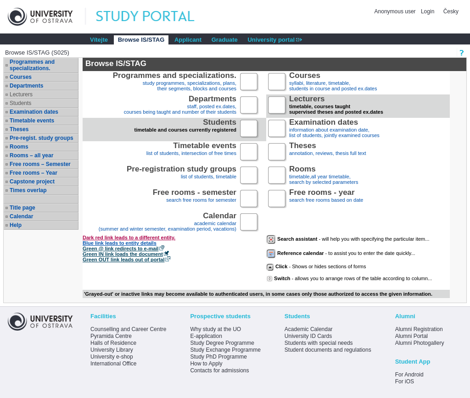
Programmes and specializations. (32, 65)
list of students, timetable (181, 176)
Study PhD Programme (218, 357)
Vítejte (99, 39)
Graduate (225, 39)
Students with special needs (319, 343)
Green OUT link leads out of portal (123, 259)
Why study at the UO (215, 329)
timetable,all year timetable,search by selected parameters (323, 176)
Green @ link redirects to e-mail (120, 248)
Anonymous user (396, 11)
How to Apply (206, 363)
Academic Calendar (309, 329)
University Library (111, 350)
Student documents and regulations (328, 350)
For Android (409, 374)
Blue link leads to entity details (120, 243)
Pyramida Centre (111, 336)
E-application (206, 336)
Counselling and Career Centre (128, 329)
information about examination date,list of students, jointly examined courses (334, 129)
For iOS (404, 381)
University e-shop (111, 357)
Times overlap (28, 190)
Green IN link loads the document (123, 254)
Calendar (21, 216)
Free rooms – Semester (40, 164)
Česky (451, 11)
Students (20, 103)
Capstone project (32, 181)
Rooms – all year (31, 155)
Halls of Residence (113, 343)
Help (16, 225)
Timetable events (32, 120)
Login (427, 11)
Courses (21, 77)
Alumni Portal (411, 336)
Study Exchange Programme (225, 350)
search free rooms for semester (194, 199)
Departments (26, 86)
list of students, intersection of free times (191, 152)
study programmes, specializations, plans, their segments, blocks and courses (174, 82)
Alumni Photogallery (419, 343)
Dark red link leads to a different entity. (129, 237)
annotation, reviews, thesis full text (327, 152)
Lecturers (21, 94)
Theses (19, 129)
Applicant (187, 39)
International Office (113, 363)
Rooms (19, 147)
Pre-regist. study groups (41, 138)
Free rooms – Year (33, 173)
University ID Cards (308, 336)
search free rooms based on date (326, 199)
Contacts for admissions (219, 370)
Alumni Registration (419, 329)
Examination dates (34, 112)
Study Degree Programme (222, 343)
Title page (22, 208)
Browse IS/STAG (141, 39)
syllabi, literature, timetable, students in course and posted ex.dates (333, 82)
